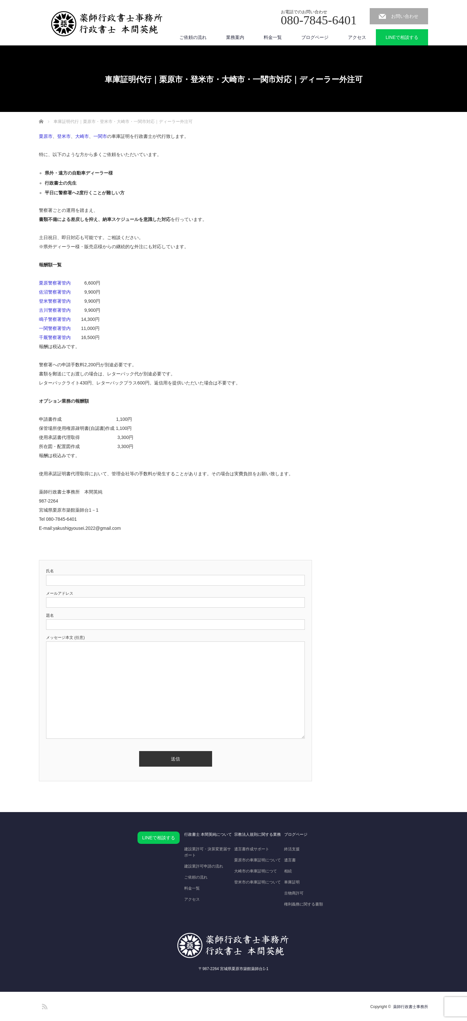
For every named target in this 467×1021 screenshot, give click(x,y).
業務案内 (235, 37)
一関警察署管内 (55, 328)
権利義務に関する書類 (303, 904)
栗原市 (46, 136)
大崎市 (82, 136)
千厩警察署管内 (55, 337)
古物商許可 (294, 893)
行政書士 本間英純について (208, 834)
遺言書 (290, 860)
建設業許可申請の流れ (203, 866)
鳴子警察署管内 (55, 319)
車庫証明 (292, 882)
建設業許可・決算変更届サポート (207, 852)
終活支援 (292, 849)
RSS (44, 1005)
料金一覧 (273, 37)
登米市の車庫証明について (257, 882)
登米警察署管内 (55, 301)
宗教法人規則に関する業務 (257, 834)
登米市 (64, 136)
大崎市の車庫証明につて (255, 871)
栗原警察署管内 (55, 283)
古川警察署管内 (55, 310)
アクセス (357, 37)
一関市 (100, 136)
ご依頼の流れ (193, 37)
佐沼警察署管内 (55, 292)
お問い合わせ (404, 16)
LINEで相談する (402, 37)
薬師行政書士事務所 (410, 1006)
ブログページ (315, 37)
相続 (288, 871)
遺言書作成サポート (251, 849)
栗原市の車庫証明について (257, 860)
